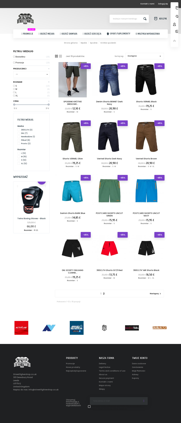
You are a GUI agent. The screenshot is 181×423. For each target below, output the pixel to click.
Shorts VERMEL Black (146, 101)
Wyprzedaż (20, 177)
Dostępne (145, 56)
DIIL (24, 133)
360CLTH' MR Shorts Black (146, 270)
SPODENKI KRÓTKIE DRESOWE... (72, 103)
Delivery (102, 363)
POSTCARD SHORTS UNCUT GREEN (109, 214)
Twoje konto (139, 358)
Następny (156, 293)
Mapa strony (105, 385)
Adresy (135, 374)
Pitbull (25, 140)
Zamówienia (137, 367)
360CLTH (26, 130)
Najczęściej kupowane (76, 371)
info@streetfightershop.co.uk (44, 389)
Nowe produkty (73, 367)
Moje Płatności (138, 371)
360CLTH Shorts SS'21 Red (109, 270)
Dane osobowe (139, 363)
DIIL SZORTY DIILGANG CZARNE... (72, 271)
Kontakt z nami (147, 4)
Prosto (26, 143)
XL (24, 163)
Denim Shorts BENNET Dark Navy (109, 103)
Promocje (70, 363)
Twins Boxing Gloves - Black (31, 218)
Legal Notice (104, 367)
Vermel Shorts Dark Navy (109, 158)
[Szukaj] (129, 19)
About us (103, 374)
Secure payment (106, 378)
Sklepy (102, 389)
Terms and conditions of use (112, 371)
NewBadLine (28, 136)
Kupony (135, 378)
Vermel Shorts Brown (146, 158)
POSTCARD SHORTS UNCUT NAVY (146, 214)
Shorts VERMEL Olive (73, 158)
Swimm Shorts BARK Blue (72, 213)
